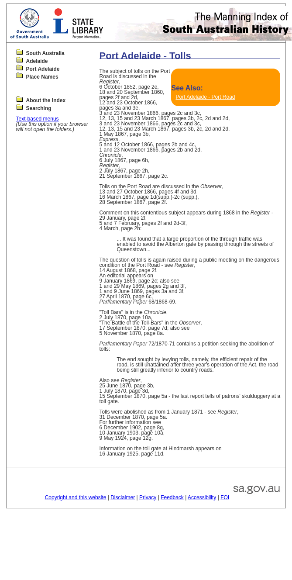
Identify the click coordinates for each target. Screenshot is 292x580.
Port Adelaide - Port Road (205, 97)
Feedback (172, 497)
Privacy (147, 497)
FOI (224, 497)
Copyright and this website (75, 497)
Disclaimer (122, 497)
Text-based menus (37, 119)
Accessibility (202, 497)
